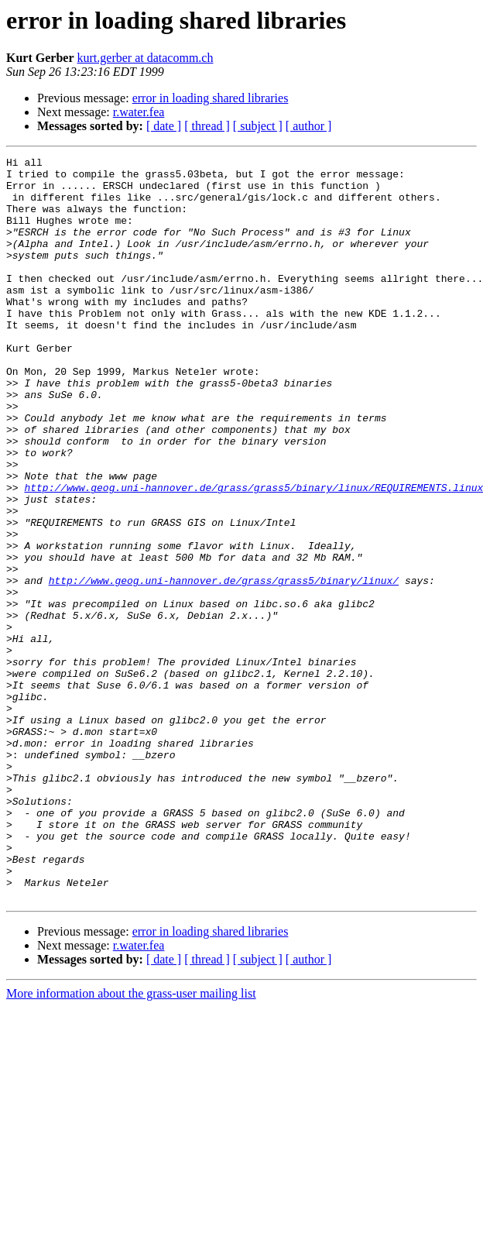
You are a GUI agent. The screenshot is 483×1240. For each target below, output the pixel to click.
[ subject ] (258, 125)
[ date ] (163, 125)
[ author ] (309, 125)
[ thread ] (207, 125)
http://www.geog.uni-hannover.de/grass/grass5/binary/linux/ (224, 666)
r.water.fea (139, 112)
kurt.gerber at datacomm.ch (145, 57)
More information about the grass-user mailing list (131, 1142)
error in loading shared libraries (210, 98)
